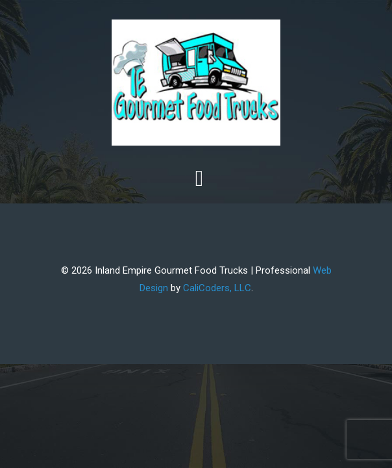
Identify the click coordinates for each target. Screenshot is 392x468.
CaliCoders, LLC (217, 288)
